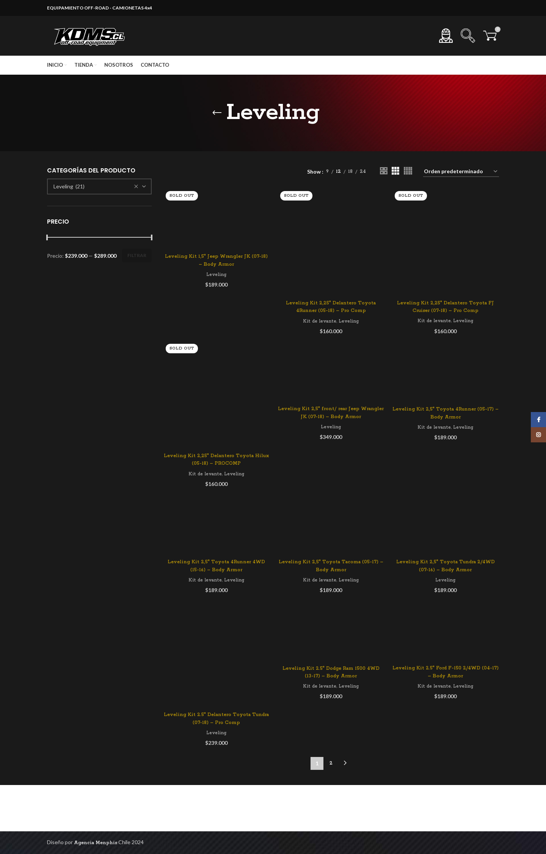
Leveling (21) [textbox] (69, 186)
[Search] (468, 35)
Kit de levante (319, 321)
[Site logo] (90, 35)
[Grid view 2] (383, 171)
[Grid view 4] (408, 171)
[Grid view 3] (395, 171)
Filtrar (136, 255)
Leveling (216, 274)
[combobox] (99, 186)
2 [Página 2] (331, 763)
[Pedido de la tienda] (461, 171)
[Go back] (216, 113)
